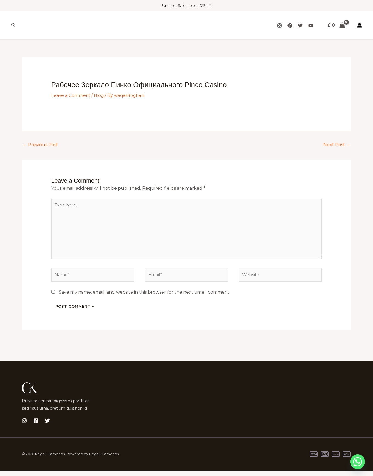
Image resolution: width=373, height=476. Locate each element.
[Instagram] (279, 25)
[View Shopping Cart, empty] (336, 25)
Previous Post (40, 144)
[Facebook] (289, 25)
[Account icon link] (359, 25)
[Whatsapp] (357, 461)
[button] (13, 25)
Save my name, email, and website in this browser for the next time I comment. (144, 297)
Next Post (337, 144)
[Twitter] (300, 25)
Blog (100, 95)
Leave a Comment (71, 95)
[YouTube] (310, 25)
